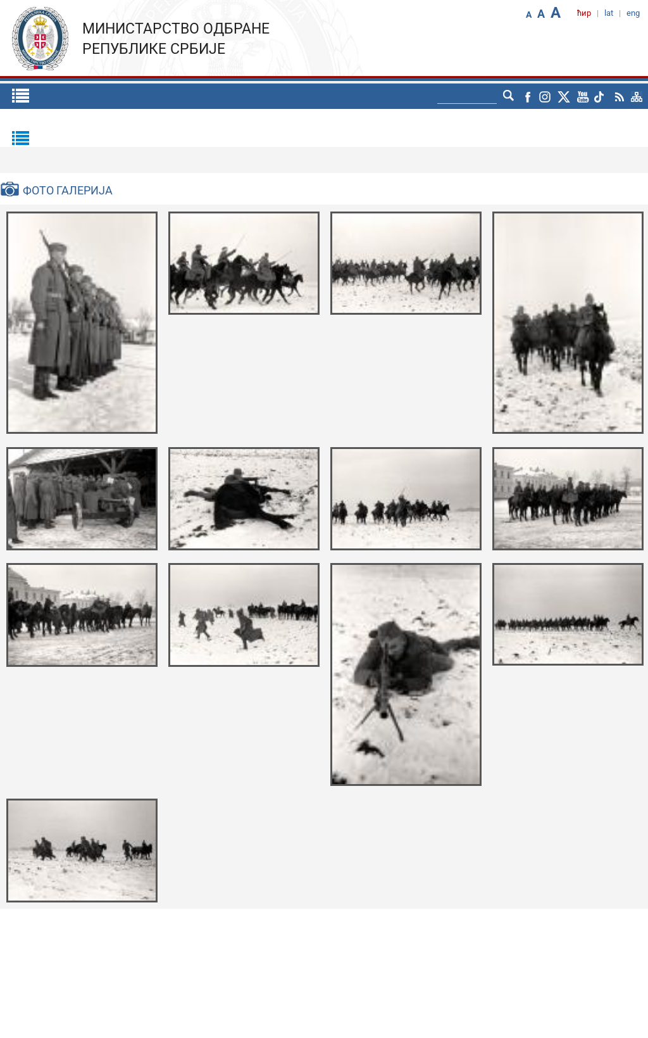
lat (608, 13)
